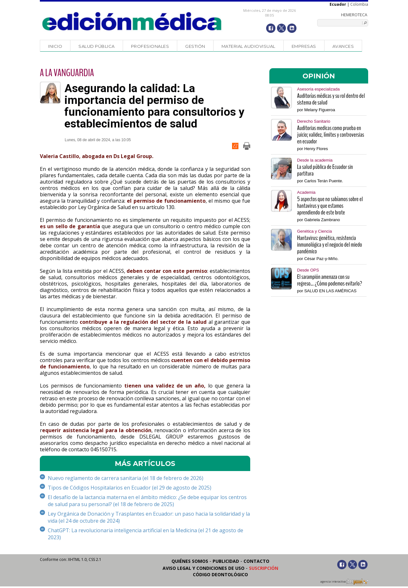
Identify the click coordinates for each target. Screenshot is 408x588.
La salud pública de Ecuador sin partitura (325, 170)
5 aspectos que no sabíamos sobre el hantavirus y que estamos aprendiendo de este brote (330, 206)
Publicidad (226, 561)
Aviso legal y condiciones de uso (203, 568)
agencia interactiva (344, 582)
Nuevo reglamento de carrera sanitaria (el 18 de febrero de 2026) (125, 478)
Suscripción (263, 568)
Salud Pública (96, 46)
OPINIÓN (318, 76)
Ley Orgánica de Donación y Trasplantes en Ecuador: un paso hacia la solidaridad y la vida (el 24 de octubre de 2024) (149, 517)
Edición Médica (132, 21)
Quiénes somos (189, 561)
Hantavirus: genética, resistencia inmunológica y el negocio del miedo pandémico (329, 245)
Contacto (256, 561)
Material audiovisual (248, 46)
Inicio (55, 46)
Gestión (195, 46)
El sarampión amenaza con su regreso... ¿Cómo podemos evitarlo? (329, 280)
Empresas (304, 46)
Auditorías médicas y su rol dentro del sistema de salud (331, 99)
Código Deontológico (220, 574)
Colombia (359, 4)
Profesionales (150, 46)
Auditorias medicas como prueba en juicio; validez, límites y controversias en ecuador (330, 135)
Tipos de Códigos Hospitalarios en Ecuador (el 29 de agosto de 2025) (129, 487)
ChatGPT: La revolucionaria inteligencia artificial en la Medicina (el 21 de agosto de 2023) (145, 534)
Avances (343, 46)
